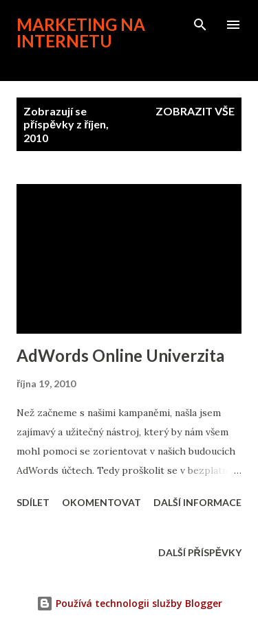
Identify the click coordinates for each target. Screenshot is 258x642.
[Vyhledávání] (200, 24)
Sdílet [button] (33, 502)
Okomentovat (101, 502)
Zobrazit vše (195, 110)
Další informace (197, 502)
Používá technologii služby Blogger (129, 603)
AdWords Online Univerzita (120, 355)
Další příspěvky (199, 552)
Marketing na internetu (81, 32)
